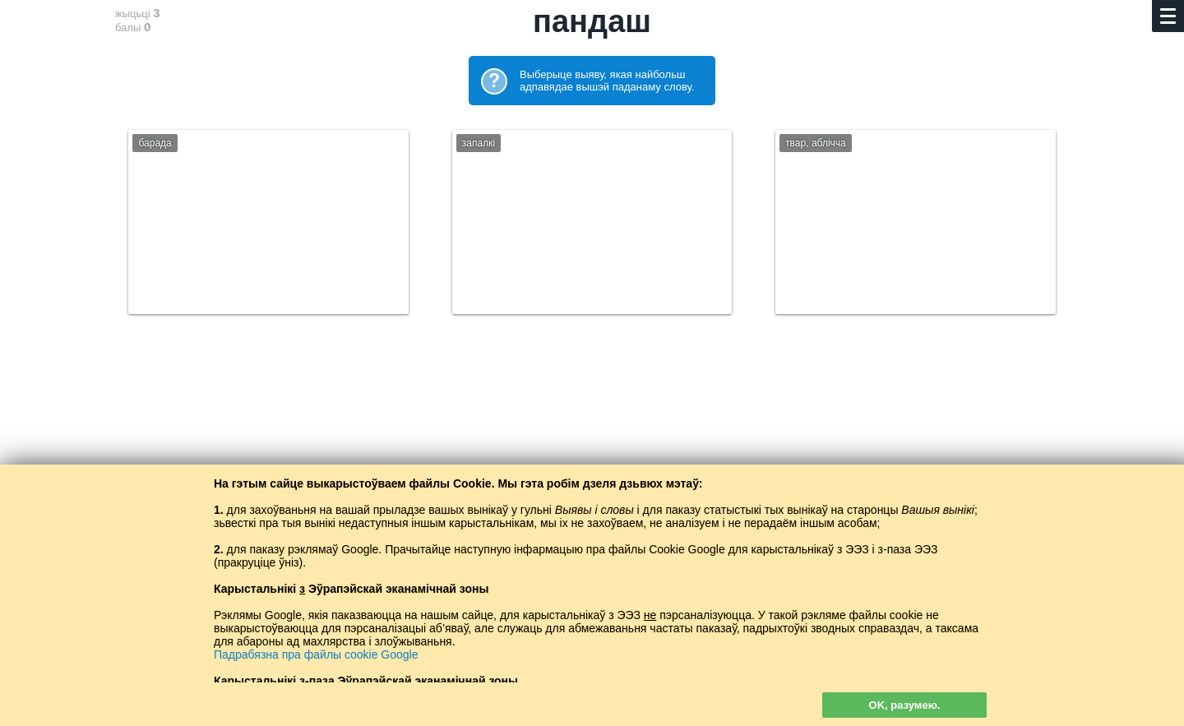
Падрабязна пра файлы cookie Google (316, 654)
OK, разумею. (905, 705)
